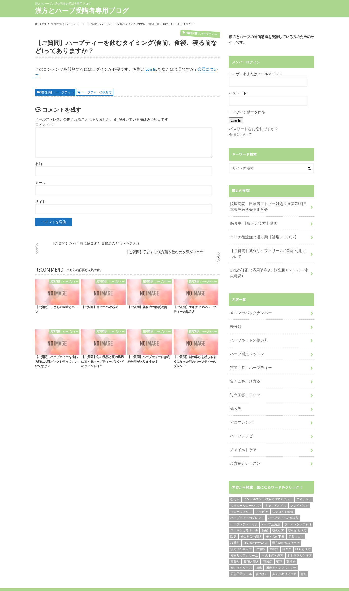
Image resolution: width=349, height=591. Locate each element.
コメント (44, 124)
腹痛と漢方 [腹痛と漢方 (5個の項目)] (251, 549)
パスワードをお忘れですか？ (252, 128)
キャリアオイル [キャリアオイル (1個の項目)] (275, 493)
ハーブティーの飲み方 (96, 92)
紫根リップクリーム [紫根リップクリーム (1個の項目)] (244, 543)
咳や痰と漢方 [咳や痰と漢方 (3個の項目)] (297, 518)
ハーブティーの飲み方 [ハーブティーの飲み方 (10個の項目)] (283, 505)
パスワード (238, 93)
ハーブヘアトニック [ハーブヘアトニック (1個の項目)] (244, 511)
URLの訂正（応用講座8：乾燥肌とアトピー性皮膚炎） (270, 269)
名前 (38, 164)
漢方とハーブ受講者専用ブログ (82, 10)
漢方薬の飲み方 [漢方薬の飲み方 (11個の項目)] (241, 536)
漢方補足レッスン (244, 451)
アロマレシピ (240, 412)
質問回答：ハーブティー (57, 92)
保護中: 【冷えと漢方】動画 (252, 221)
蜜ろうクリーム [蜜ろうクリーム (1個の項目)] (241, 555)
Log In (150, 69)
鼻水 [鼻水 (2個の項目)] (304, 561)
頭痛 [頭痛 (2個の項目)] (259, 555)
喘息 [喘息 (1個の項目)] (233, 524)
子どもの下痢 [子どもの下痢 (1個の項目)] (275, 524)
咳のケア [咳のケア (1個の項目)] (278, 518)
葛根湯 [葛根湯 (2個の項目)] (290, 549)
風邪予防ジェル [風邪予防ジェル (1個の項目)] (241, 561)
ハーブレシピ (240, 425)
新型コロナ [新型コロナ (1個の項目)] (296, 524)
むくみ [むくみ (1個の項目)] (235, 486)
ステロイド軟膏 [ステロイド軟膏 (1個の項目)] (282, 499)
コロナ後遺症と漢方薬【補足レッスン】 (262, 234)
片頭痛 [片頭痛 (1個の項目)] (260, 536)
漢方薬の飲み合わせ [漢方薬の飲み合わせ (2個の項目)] (286, 530)
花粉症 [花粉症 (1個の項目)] (267, 549)
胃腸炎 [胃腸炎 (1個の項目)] (235, 549)
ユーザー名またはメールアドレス (255, 74)
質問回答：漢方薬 (244, 373)
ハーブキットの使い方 (247, 334)
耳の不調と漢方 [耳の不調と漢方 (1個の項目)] (272, 543)
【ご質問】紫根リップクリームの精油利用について (269, 250)
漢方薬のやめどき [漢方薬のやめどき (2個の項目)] (256, 530)
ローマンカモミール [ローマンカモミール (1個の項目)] (244, 518)
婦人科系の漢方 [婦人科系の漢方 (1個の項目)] (251, 524)
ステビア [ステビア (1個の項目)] (262, 499)
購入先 (235, 399)
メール (40, 183)
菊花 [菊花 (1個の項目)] (279, 549)
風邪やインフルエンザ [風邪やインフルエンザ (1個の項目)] (281, 555)
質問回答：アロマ (244, 386)
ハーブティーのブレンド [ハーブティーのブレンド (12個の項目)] (247, 505)
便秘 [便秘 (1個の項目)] (265, 518)
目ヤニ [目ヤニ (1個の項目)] (286, 536)
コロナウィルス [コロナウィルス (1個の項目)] (241, 499)
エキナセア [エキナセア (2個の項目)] (304, 486)
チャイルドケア (242, 438)
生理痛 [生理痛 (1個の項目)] (273, 536)
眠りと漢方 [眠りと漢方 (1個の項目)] (303, 536)
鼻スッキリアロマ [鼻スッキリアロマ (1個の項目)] (284, 561)
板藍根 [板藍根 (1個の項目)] (235, 530)
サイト (40, 201)
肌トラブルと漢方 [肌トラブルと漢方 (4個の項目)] (299, 543)
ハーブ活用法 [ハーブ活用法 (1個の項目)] (271, 511)
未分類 (235, 320)
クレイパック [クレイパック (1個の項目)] (299, 493)
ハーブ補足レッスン (246, 347)
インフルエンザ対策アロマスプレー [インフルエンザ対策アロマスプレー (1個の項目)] (268, 486)
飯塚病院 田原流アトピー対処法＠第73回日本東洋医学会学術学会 (269, 206)
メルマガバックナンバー (249, 308)
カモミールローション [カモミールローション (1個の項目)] (245, 493)
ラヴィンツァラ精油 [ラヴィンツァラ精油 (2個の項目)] (298, 511)
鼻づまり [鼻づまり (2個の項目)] (262, 561)
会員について (239, 134)
